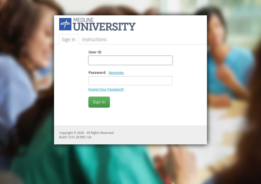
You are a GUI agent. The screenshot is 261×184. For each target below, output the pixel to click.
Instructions (94, 39)
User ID (94, 52)
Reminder (116, 72)
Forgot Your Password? (106, 89)
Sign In (69, 39)
